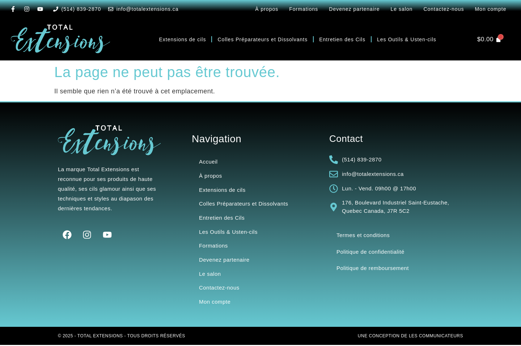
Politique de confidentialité (370, 252)
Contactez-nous (443, 9)
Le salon (401, 9)
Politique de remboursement (372, 268)
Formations (303, 9)
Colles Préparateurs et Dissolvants (262, 39)
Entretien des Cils (342, 39)
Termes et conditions (363, 235)
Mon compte (490, 9)
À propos (266, 9)
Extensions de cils (182, 39)
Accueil (208, 162)
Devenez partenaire (354, 9)
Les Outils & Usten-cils (406, 39)
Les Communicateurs (436, 336)
